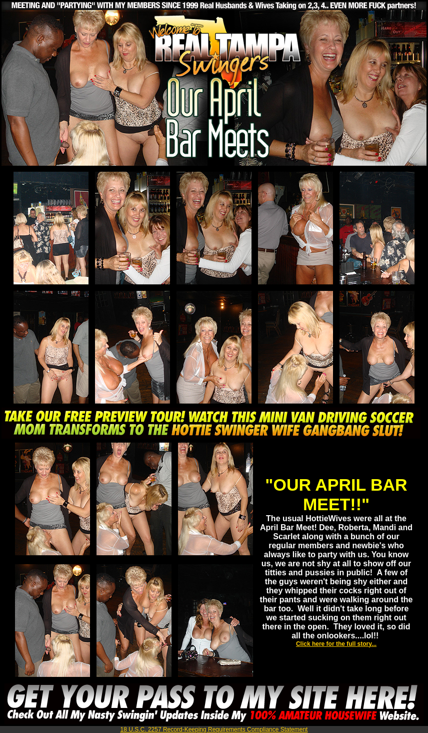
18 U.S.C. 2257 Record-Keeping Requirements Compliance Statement (214, 729)
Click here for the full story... (336, 643)
